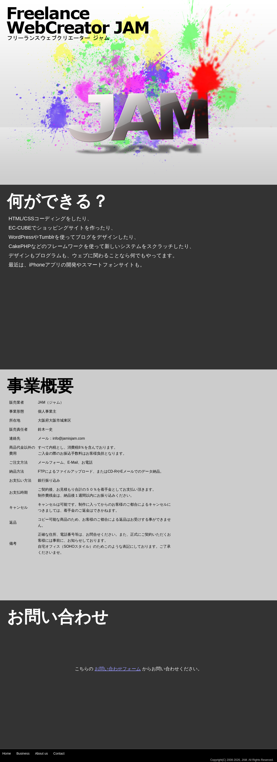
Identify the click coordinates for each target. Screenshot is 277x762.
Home (6, 753)
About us (41, 753)
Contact (58, 753)
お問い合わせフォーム (118, 668)
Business (23, 753)
